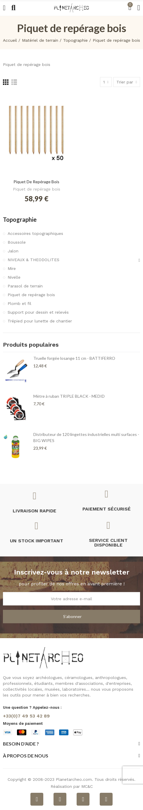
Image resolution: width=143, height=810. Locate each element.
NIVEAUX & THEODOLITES (33, 259)
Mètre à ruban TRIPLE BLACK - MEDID (69, 396)
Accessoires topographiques (35, 233)
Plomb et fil (19, 303)
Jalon (13, 251)
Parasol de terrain (25, 286)
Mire (12, 268)
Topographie (20, 219)
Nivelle (14, 277)
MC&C (87, 786)
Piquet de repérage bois (36, 181)
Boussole (17, 242)
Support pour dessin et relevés (38, 312)
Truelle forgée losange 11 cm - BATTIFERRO (74, 358)
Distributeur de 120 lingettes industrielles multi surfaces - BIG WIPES (86, 437)
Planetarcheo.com (74, 779)
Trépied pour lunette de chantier (40, 321)
